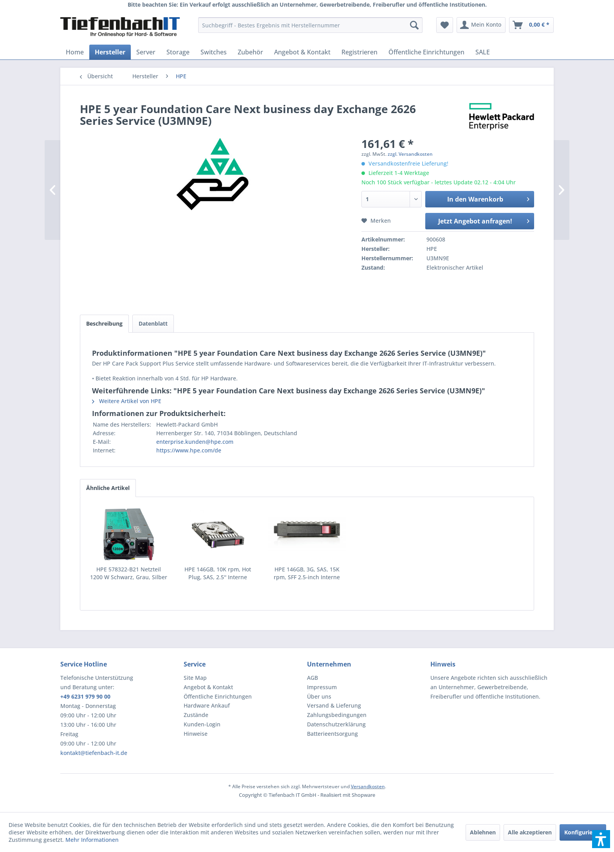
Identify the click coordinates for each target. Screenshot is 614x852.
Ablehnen (483, 832)
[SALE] (482, 52)
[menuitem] (310, 25)
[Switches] (213, 52)
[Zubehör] (250, 52)
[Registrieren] (359, 52)
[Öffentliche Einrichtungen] (426, 52)
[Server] (146, 52)
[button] (601, 839)
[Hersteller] (110, 52)
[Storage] (178, 52)
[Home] (74, 52)
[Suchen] (414, 25)
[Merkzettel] (444, 25)
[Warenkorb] (531, 25)
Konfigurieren (582, 832)
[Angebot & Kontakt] (302, 52)
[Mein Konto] (481, 25)
